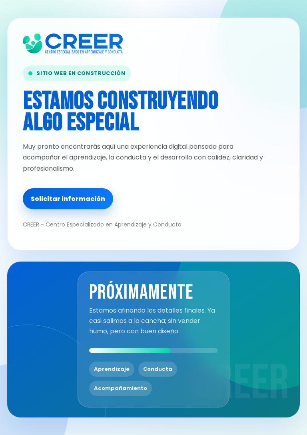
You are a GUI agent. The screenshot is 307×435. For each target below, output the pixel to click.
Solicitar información (68, 198)
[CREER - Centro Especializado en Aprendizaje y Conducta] (109, 43)
